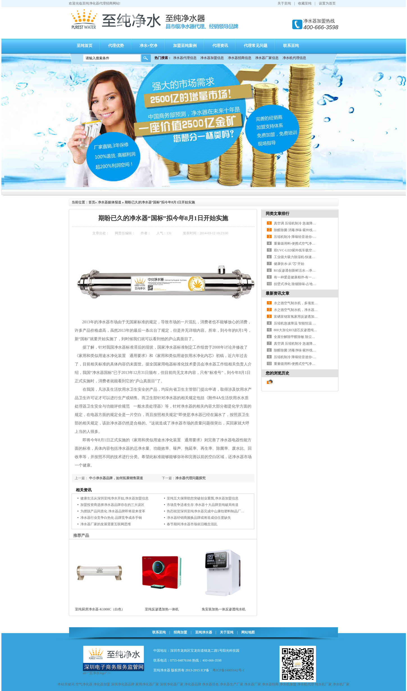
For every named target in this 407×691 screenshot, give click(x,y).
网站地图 (248, 632)
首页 (91, 202)
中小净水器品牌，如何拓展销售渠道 (115, 478)
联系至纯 (291, 46)
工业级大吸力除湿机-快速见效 (296, 257)
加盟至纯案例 (185, 46)
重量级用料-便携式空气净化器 (296, 244)
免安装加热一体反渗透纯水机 (223, 609)
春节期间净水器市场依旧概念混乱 (192, 524)
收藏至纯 (304, 3)
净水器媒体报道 (109, 202)
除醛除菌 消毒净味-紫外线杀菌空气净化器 (305, 230)
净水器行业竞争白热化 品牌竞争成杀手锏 (111, 518)
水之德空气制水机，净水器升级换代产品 (304, 310)
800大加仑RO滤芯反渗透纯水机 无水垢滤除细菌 (309, 330)
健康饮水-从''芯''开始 (289, 264)
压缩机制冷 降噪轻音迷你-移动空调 (300, 237)
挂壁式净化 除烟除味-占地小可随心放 (302, 284)
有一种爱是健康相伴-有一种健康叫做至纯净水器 (310, 277)
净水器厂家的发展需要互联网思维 (105, 524)
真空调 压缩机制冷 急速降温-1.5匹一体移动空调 (309, 223)
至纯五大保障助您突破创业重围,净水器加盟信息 (202, 498)
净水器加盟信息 (212, 58)
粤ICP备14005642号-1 (228, 670)
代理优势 (116, 46)
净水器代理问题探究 (190, 478)
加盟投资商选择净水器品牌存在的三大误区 (112, 505)
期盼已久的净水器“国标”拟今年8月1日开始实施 (160, 202)
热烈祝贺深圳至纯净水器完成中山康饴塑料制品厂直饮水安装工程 (216, 511)
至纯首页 (84, 46)
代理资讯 (220, 46)
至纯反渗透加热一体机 (162, 609)
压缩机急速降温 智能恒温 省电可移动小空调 (307, 323)
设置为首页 (327, 3)
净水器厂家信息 (267, 58)
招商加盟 (180, 632)
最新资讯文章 (277, 293)
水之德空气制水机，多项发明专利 (299, 303)
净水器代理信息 (185, 58)
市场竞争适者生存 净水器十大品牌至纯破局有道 (202, 505)
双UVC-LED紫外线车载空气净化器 (300, 250)
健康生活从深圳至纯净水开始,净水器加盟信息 (114, 498)
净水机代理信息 (294, 58)
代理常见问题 (255, 46)
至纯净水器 (203, 632)
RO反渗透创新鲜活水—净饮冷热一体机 (303, 270)
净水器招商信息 (239, 58)
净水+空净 (149, 46)
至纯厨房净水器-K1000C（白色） (100, 609)
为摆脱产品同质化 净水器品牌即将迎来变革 (112, 511)
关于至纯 (284, 3)
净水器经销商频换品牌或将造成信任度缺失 (199, 518)
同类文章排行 (277, 214)
